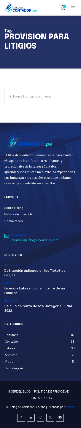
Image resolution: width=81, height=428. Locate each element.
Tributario (11, 265)
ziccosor (70, 407)
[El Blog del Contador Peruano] (21, 8)
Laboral (9, 283)
